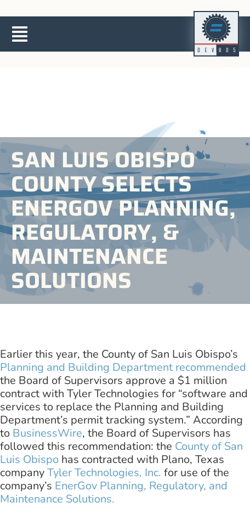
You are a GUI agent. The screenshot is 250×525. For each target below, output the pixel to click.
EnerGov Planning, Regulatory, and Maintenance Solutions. (114, 492)
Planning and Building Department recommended (123, 367)
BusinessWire (47, 433)
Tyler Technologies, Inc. (104, 472)
